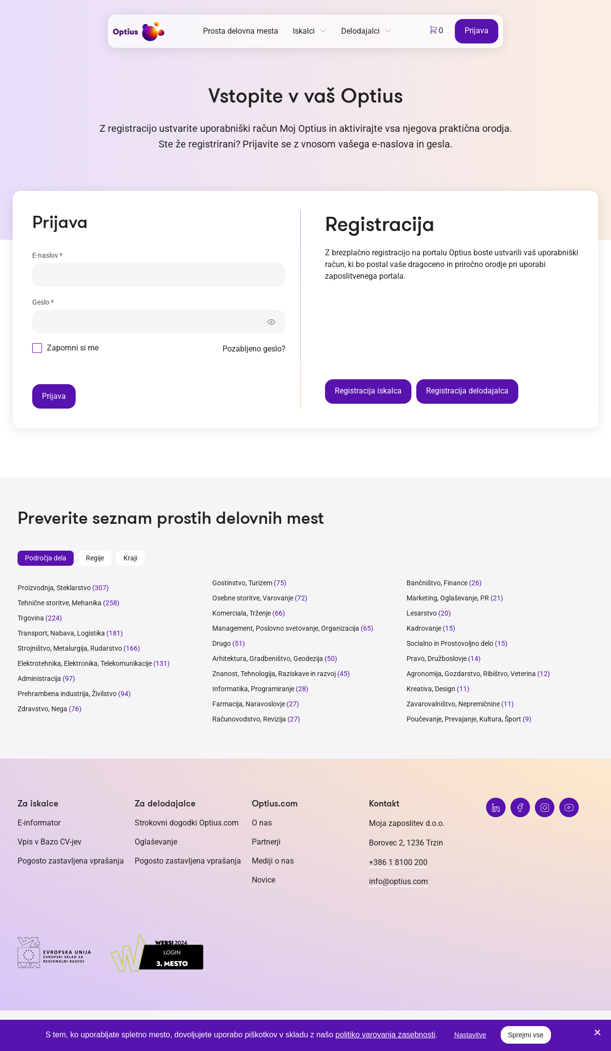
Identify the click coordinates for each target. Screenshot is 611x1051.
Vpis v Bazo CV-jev (49, 841)
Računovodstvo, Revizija (249, 719)
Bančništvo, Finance (437, 583)
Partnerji (266, 841)
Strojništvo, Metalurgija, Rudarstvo (70, 648)
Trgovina (31, 618)
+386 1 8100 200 (398, 862)
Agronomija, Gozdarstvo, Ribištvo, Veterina (471, 674)
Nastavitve (470, 1035)
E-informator (39, 822)
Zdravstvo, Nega (42, 709)
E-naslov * (47, 255)
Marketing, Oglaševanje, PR (448, 598)
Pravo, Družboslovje (437, 658)
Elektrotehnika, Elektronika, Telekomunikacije (85, 663)
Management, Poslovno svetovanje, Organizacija (285, 628)
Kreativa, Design (431, 689)
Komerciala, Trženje (241, 613)
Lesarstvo (422, 613)
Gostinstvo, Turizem (242, 583)
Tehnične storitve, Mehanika (60, 603)
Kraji (130, 558)
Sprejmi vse (526, 1035)
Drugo (221, 643)
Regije (95, 558)
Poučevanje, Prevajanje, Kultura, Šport (464, 719)
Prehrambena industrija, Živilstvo (67, 694)
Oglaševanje (156, 841)
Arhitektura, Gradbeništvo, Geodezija (267, 658)
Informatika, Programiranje (253, 689)
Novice (263, 880)
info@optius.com (398, 881)
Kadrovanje (424, 628)
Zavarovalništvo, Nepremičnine (453, 704)
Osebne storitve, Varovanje (252, 598)
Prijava (477, 30)
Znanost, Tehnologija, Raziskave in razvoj (274, 674)
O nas (262, 822)
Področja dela (45, 558)
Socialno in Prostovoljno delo (450, 643)
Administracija (39, 678)
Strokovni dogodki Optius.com (187, 822)
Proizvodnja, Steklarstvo (54, 588)
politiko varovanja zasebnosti (385, 1034)
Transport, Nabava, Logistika (61, 633)
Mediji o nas (273, 861)
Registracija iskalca (368, 390)
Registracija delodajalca (467, 390)
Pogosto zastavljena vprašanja (71, 861)
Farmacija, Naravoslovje (249, 704)
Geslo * (43, 302)
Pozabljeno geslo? (254, 348)
